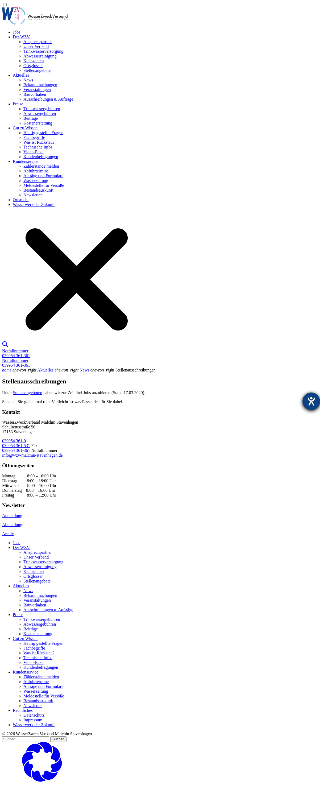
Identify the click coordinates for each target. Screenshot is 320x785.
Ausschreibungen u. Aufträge (48, 99)
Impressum (32, 720)
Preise (18, 104)
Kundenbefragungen (40, 156)
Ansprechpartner (37, 41)
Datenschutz (33, 715)
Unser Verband (36, 46)
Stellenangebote (37, 70)
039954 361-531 (16, 445)
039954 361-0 (14, 441)
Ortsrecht (21, 199)
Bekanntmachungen (40, 84)
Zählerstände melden (41, 166)
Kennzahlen (33, 61)
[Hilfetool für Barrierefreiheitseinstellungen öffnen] (311, 401)
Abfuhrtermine (36, 171)
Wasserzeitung (35, 180)
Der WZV (21, 37)
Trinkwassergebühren (41, 108)
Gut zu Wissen (25, 128)
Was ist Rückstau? (39, 142)
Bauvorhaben (34, 94)
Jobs (16, 32)
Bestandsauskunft (38, 190)
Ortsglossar (33, 65)
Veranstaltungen (37, 89)
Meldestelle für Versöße (43, 185)
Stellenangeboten (27, 392)
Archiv (8, 533)
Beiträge (30, 118)
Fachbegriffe (34, 137)
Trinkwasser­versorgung (43, 51)
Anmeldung (12, 515)
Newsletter (32, 195)
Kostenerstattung (37, 123)
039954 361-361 (16, 450)
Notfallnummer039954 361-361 (16, 353)
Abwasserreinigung (39, 56)
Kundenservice (25, 161)
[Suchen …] (25, 739)
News (28, 80)
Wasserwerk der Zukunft (34, 204)
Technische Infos (37, 147)
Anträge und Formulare (43, 175)
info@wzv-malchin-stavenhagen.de (32, 455)
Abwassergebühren (39, 113)
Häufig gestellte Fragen (43, 132)
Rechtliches (23, 710)
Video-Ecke (33, 152)
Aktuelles (21, 75)
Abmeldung (12, 524)
